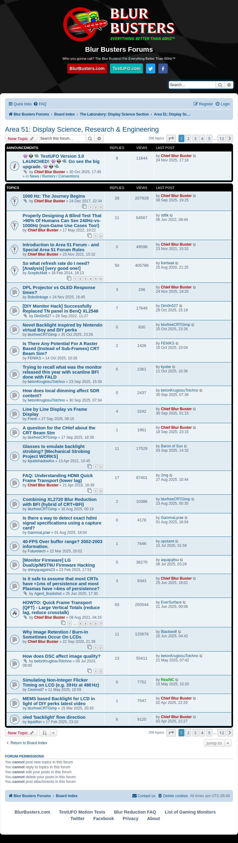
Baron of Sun (172, 446)
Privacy (131, 818)
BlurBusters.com (87, 68)
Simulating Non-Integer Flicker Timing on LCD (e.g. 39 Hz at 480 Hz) (61, 682)
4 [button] (202, 138)
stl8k (165, 215)
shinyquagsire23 (41, 570)
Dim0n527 (42, 316)
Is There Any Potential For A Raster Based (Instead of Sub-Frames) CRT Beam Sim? (61, 348)
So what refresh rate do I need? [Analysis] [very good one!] (56, 266)
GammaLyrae (39, 532)
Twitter (77, 818)
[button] (171, 138)
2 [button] (188, 138)
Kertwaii (167, 263)
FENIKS (34, 358)
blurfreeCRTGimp (42, 334)
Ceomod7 (36, 689)
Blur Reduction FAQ (135, 812)
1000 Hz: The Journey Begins (54, 196)
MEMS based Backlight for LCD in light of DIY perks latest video (59, 701)
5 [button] (209, 138)
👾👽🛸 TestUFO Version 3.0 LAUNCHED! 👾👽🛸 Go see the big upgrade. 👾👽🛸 (61, 161)
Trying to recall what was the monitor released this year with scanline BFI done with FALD (62, 372)
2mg (164, 475)
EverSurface (171, 602)
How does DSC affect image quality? (62, 656)
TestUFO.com (126, 68)
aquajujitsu (170, 560)
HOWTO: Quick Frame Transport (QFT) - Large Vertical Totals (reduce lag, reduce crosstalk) (61, 607)
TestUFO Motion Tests (82, 812)
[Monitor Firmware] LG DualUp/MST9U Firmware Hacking (59, 563)
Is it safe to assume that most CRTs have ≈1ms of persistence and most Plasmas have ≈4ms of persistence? (61, 583)
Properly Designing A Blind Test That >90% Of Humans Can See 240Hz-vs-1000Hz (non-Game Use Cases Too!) (62, 220)
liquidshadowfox (41, 461)
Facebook (103, 818)
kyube (166, 367)
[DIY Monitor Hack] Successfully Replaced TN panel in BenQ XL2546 (60, 309)
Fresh (32, 419)
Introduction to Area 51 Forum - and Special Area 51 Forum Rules (61, 247)
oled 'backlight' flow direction (54, 717)
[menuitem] (39, 104)
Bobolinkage (38, 297)
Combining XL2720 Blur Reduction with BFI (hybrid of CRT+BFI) (60, 502)
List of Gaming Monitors (190, 812)
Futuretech (37, 551)
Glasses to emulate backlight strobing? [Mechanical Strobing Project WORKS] (56, 451)
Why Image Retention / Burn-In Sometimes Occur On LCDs (55, 634)
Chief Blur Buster (49, 172)
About (153, 818)
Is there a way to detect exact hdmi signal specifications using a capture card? (62, 523)
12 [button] (221, 138)
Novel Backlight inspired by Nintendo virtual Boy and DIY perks (62, 327)
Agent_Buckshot (48, 593)
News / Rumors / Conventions (54, 176)
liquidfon (35, 722)
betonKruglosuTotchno (46, 382)
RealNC (167, 680)
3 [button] (195, 138)
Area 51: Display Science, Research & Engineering (82, 129)
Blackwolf (169, 632)
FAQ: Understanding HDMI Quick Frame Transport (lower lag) (58, 478)
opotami (167, 541)
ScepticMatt (37, 273)
